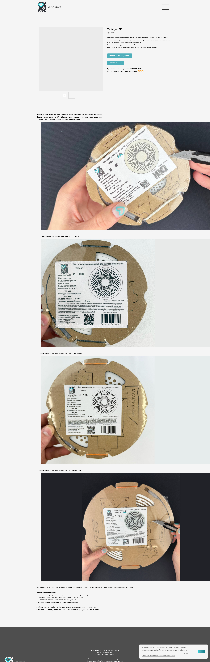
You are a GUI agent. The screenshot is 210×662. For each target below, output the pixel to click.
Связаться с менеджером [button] (119, 56)
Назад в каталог (115, 63)
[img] (49, 7)
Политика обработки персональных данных (105, 659)
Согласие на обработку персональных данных (105, 661)
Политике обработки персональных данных (158, 655)
